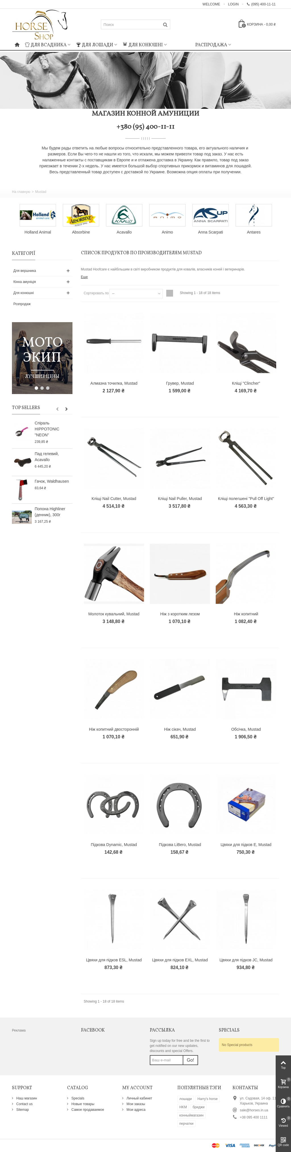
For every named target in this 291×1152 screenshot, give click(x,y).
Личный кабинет (139, 1098)
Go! (190, 1060)
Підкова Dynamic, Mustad (114, 844)
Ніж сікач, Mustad (180, 729)
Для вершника (24, 271)
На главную (21, 192)
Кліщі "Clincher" (246, 383)
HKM (183, 1107)
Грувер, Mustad (180, 383)
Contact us (24, 1104)
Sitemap (22, 1110)
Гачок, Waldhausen (52, 481)
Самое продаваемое (87, 1110)
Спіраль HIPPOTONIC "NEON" (47, 429)
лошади (185, 1099)
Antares (254, 232)
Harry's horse (208, 1099)
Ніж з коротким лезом (180, 614)
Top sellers (26, 408)
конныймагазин (191, 1115)
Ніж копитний (246, 614)
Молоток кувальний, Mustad (114, 614)
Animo (167, 232)
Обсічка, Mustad (246, 729)
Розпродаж (22, 304)
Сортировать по (96, 293)
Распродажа (211, 45)
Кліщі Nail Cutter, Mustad (114, 498)
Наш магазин (26, 1098)
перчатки (186, 1124)
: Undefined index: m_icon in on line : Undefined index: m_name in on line (181, 44)
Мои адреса (136, 1110)
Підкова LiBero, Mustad (180, 844)
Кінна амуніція (24, 282)
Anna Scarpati (210, 232)
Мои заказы (135, 1104)
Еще (84, 277)
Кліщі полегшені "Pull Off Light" (246, 498)
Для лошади (94, 45)
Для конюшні (143, 45)
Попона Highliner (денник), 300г (50, 512)
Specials (77, 1098)
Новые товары (82, 1104)
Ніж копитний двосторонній (114, 729)
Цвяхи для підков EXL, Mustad (180, 960)
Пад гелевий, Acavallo (47, 456)
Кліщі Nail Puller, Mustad (180, 498)
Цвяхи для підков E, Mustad (246, 844)
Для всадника (45, 45)
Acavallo (124, 232)
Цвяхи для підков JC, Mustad (246, 960)
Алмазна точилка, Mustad (113, 383)
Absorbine (81, 232)
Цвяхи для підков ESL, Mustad (114, 960)
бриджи (199, 1107)
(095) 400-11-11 (261, 4)
